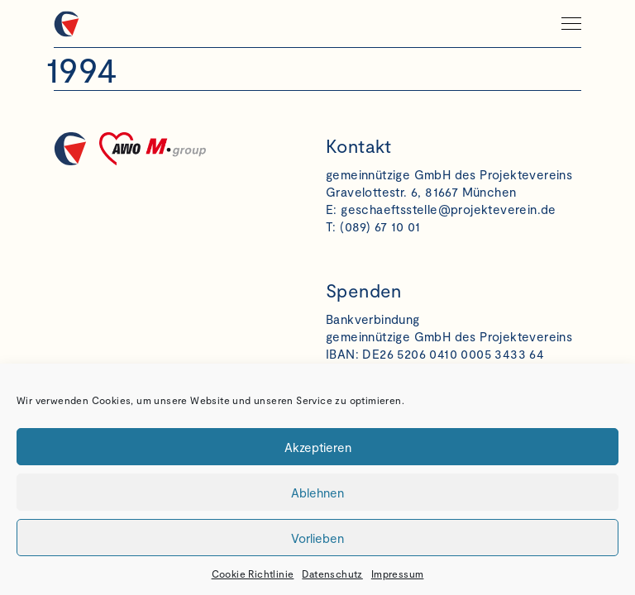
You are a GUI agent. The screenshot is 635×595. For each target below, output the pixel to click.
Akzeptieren (317, 447)
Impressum (397, 573)
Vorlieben (317, 538)
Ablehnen (317, 492)
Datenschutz (332, 573)
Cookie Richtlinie (253, 573)
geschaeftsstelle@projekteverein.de (448, 209)
